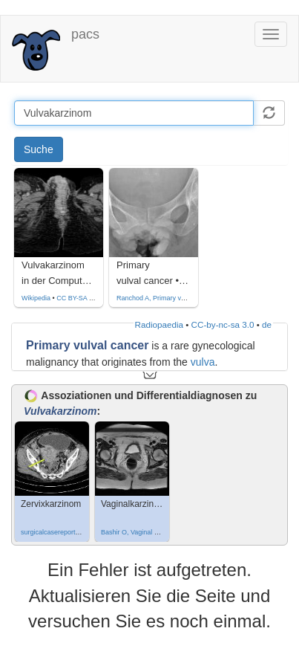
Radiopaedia (159, 324)
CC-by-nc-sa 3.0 (222, 324)
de (267, 324)
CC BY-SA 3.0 (77, 298)
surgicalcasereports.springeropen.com (77, 532)
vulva (203, 362)
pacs (85, 34)
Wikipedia (36, 298)
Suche (38, 149)
